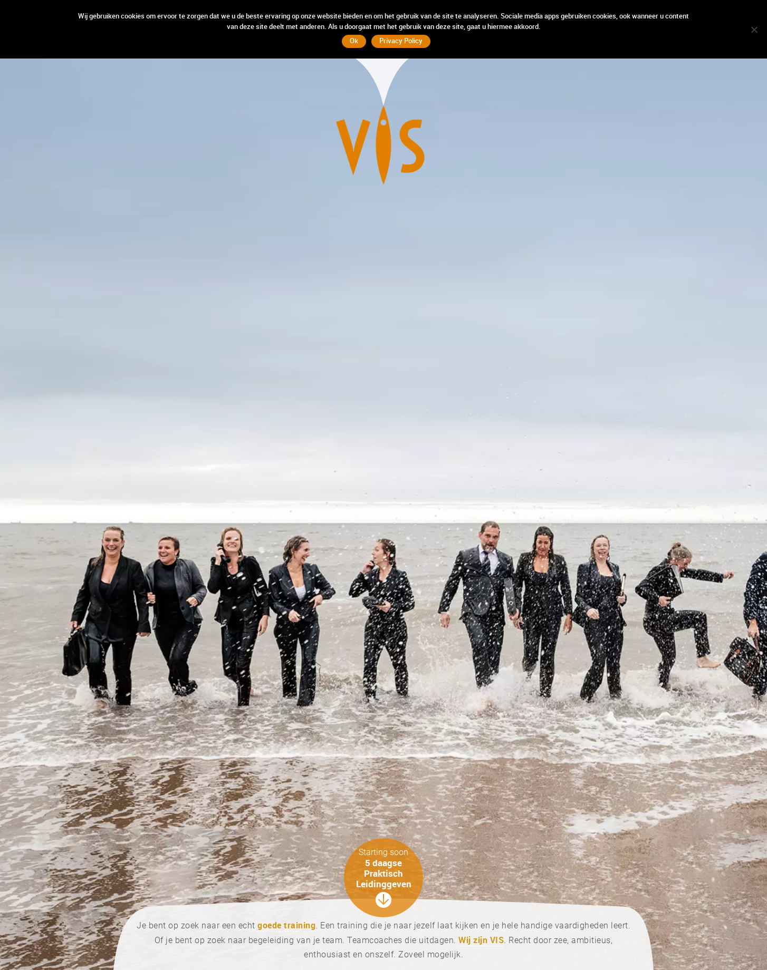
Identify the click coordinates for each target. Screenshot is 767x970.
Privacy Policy (401, 40)
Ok (354, 40)
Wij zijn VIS (481, 940)
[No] (754, 29)
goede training (286, 925)
